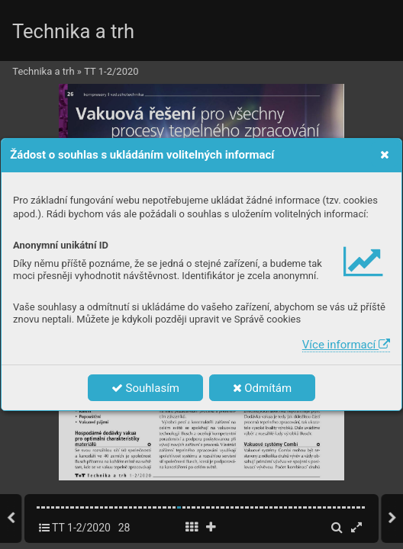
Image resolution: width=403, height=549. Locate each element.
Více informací (346, 345)
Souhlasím (145, 388)
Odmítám (262, 388)
